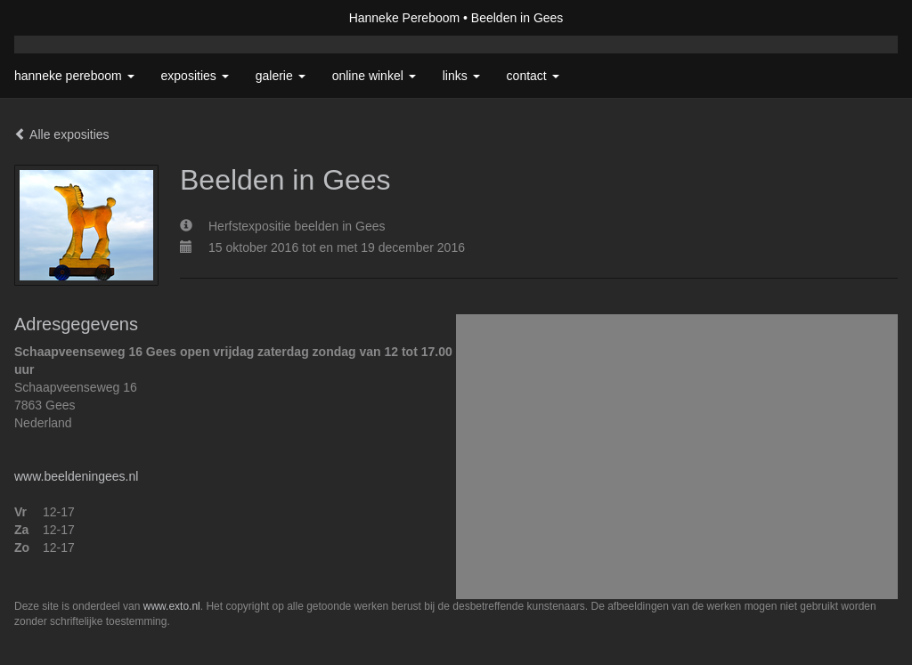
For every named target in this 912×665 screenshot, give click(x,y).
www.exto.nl (171, 606)
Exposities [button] (195, 76)
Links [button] (461, 76)
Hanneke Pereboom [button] (74, 76)
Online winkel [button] (374, 76)
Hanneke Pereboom (404, 18)
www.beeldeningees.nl (76, 476)
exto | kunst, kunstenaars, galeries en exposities (64, 18)
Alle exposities (62, 134)
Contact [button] (533, 76)
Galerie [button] (280, 76)
